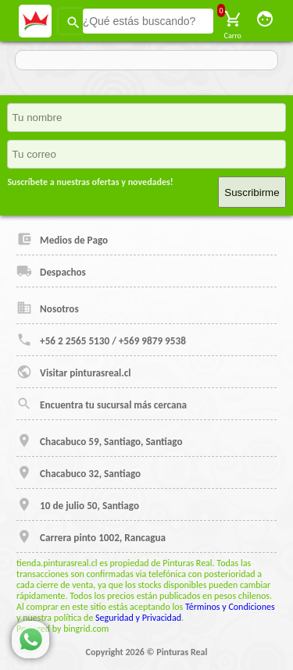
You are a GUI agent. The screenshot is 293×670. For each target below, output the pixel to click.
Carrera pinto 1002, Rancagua (91, 536)
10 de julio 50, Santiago (77, 504)
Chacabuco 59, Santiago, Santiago (99, 440)
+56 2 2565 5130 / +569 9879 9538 (101, 339)
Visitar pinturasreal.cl (73, 372)
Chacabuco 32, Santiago (78, 472)
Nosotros (47, 307)
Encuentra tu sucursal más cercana (101, 404)
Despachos (51, 271)
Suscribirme (251, 192)
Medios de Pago (62, 239)
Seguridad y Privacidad (138, 617)
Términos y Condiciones (230, 606)
